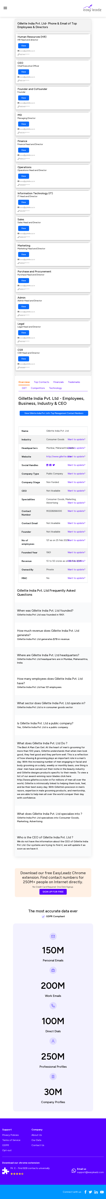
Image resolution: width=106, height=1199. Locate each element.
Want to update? (76, 439)
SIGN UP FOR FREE (53, 891)
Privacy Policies (10, 1135)
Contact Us (37, 1145)
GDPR (5, 1145)
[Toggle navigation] (5, 8)
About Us (36, 1135)
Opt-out (7, 1150)
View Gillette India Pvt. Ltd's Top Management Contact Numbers (53, 413)
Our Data (36, 1140)
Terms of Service (11, 1140)
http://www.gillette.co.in (59, 456)
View (23, 46)
